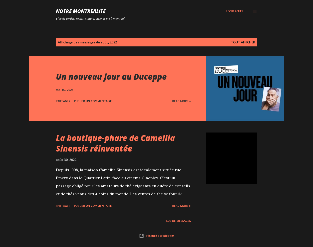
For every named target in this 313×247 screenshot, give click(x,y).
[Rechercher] (235, 11)
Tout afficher (243, 42)
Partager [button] (63, 101)
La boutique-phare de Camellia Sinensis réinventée (115, 143)
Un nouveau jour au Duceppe (111, 76)
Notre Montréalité (81, 11)
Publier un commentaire (93, 101)
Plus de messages (178, 221)
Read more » (181, 101)
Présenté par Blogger (156, 236)
